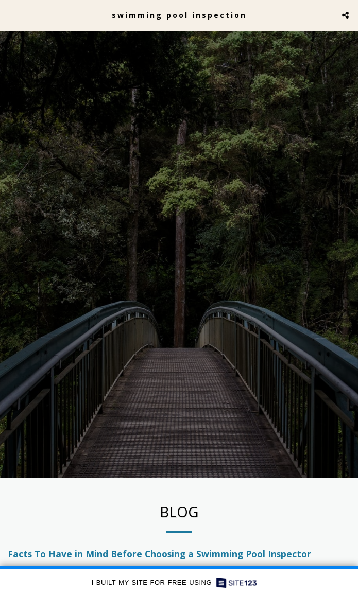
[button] (11, 14)
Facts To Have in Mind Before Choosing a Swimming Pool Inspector (159, 557)
